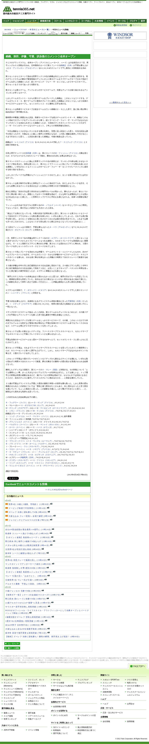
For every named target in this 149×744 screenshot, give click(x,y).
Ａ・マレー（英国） (50, 370)
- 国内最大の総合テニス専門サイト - (19, 11)
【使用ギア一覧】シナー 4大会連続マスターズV (34, 595)
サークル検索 (58, 683)
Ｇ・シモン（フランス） (16, 411)
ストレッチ (107, 683)
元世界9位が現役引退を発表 (24, 549)
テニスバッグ (9, 698)
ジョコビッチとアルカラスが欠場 (28, 520)
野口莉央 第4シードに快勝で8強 (27, 599)
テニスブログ (83, 680)
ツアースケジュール (36, 716)
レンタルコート (71, 21)
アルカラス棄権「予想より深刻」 (27, 584)
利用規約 (56, 730)
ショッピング (18, 21)
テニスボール (33, 692)
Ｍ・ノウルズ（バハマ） (52, 205)
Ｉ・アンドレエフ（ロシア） (47, 452)
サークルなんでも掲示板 (63, 686)
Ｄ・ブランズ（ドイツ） (16, 441)
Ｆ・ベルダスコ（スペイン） (17, 424)
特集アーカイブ (34, 719)
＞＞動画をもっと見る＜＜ (120, 102)
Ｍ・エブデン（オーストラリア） (61, 238)
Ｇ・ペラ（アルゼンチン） (60, 227)
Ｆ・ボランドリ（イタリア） (36, 290)
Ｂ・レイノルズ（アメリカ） (23, 142)
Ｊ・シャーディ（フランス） (19, 293)
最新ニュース (9, 713)
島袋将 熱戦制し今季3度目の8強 (27, 568)
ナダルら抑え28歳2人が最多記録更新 (28, 545)
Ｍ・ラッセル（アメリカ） (44, 411)
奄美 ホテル (132, 683)
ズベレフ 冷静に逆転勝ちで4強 (27, 512)
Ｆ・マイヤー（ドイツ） (39, 416)
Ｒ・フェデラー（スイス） (17, 403)
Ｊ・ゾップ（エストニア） (17, 463)
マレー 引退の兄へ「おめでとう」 (27, 576)
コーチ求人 (86, 21)
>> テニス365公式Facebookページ (58, 490)
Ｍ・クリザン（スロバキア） (17, 460)
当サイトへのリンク (61, 727)
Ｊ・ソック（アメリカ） (16, 416)
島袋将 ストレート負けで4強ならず (28, 533)
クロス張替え (132, 680)
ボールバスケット (35, 695)
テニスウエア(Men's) (12, 695)
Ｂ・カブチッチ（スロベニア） (44, 455)
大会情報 (99, 21)
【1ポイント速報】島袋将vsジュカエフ (30, 572)
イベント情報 (33, 730)
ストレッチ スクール (111, 695)
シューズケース (10, 701)
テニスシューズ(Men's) (13, 689)
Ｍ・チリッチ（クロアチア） (17, 408)
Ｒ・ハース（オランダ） (43, 427)
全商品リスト (33, 701)
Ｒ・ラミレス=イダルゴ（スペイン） (21, 466)
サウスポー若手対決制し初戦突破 (27, 607)
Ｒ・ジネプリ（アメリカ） (40, 449)
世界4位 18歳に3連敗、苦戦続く (28, 504)
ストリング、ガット (36, 680)
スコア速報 (8, 716)
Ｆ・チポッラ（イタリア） (17, 455)
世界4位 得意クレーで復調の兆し (27, 560)
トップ (6, 21)
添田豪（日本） (32, 153)
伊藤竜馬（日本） (27, 457)
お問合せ (130, 704)
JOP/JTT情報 (9, 730)
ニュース (31, 21)
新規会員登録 (121, 25)
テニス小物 (8, 704)
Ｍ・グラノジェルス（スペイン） (19, 422)
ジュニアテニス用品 (36, 698)
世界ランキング (10, 719)
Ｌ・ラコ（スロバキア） (30, 446)
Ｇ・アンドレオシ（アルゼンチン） (24, 68)
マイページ (136, 25)
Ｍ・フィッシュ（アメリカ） (67, 153)
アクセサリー (33, 683)
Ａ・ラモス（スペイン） (16, 449)
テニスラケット (10, 680)
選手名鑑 (31, 713)
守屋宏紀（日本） (75, 301)
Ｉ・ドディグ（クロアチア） (21, 304)
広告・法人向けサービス (113, 713)
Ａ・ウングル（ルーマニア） (41, 441)
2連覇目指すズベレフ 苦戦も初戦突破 (29, 617)
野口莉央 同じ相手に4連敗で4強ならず (30, 541)
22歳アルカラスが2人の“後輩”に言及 (29, 603)
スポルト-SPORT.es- (111, 680)
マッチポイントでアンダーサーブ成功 (29, 564)
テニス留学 (143, 21)
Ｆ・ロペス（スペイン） (16, 427)
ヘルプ (105, 704)
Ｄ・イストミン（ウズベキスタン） (45, 463)
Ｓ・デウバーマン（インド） (51, 466)
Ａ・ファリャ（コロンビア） (45, 460)
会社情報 (106, 721)
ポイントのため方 (60, 715)
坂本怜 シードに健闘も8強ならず (27, 553)
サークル (121, 21)
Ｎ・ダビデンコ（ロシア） (22, 230)
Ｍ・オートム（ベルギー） (37, 444)
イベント (110, 21)
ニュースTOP (20, 29)
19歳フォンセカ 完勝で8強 (24, 591)
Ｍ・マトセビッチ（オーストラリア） (52, 408)
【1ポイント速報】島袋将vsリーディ (29, 537)
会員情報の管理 (59, 706)
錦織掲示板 (45, 21)
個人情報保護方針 (85, 727)
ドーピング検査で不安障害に (27, 508)
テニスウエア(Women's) (13, 692)
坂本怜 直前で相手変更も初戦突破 (27, 633)
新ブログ (133, 21)
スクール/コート (57, 21)
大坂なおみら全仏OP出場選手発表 (27, 629)
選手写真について (60, 733)
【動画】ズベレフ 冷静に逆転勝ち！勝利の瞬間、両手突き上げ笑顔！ (42, 637)
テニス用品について (36, 704)
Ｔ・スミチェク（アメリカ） (72, 142)
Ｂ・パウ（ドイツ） (14, 444)
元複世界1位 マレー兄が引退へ (25, 580)
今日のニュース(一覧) (40, 29)
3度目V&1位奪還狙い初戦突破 (26, 621)
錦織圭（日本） (66, 65)
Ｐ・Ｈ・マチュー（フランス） (18, 452)
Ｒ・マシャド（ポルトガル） (48, 424)
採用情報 (130, 721)
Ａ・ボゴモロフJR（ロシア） (33, 405)
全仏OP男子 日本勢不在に (24, 625)
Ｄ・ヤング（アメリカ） (44, 403)
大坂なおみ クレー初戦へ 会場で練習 (30, 516)
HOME (8, 29)
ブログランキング (85, 683)
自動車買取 (107, 692)
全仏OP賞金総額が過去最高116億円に (29, 529)
